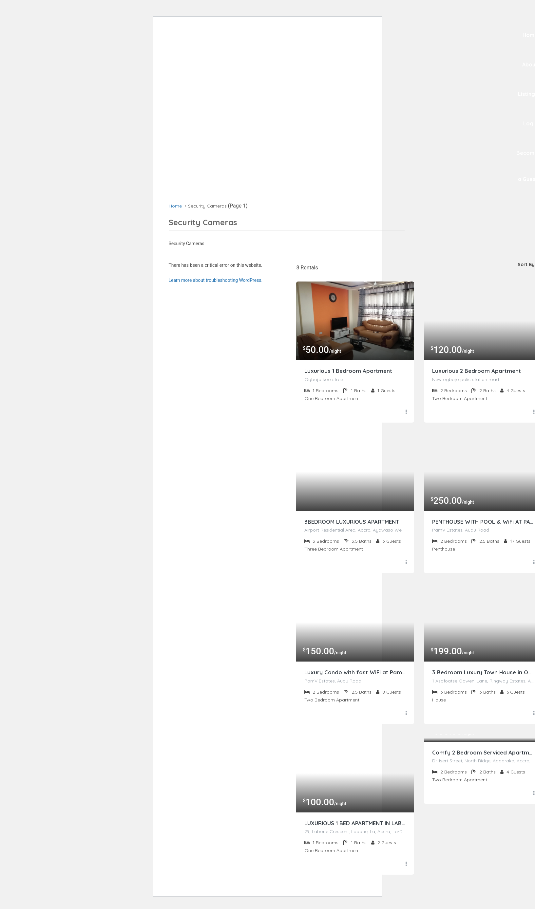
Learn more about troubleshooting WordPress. (216, 280)
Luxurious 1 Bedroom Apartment (350, 371)
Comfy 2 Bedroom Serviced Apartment (483, 754)
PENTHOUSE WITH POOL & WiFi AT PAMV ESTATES (483, 522)
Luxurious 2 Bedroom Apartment (478, 371)
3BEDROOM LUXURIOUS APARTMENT (355, 522)
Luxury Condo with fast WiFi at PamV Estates (355, 673)
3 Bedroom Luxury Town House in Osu (483, 673)
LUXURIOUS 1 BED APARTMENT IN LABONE (355, 824)
